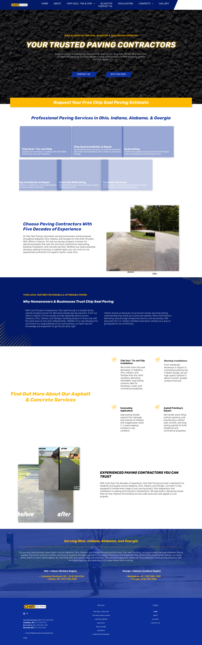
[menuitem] (45, 3)
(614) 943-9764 (41, 623)
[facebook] (27, 614)
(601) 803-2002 (40, 628)
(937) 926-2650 (47, 620)
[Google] (24, 614)
